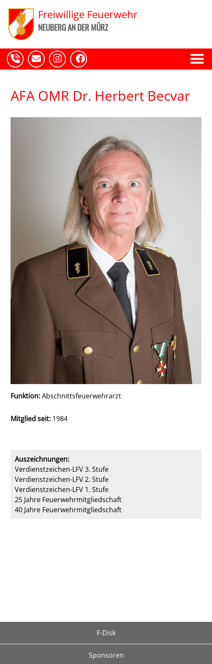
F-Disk (106, 632)
